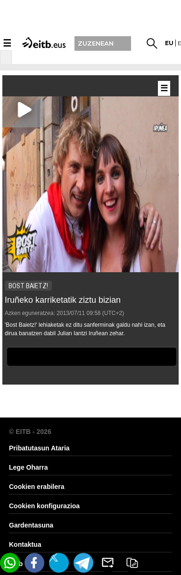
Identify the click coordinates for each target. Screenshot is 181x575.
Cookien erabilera (37, 486)
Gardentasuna (31, 525)
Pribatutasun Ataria (39, 448)
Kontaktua (25, 544)
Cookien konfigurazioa (44, 506)
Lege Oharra (28, 467)
